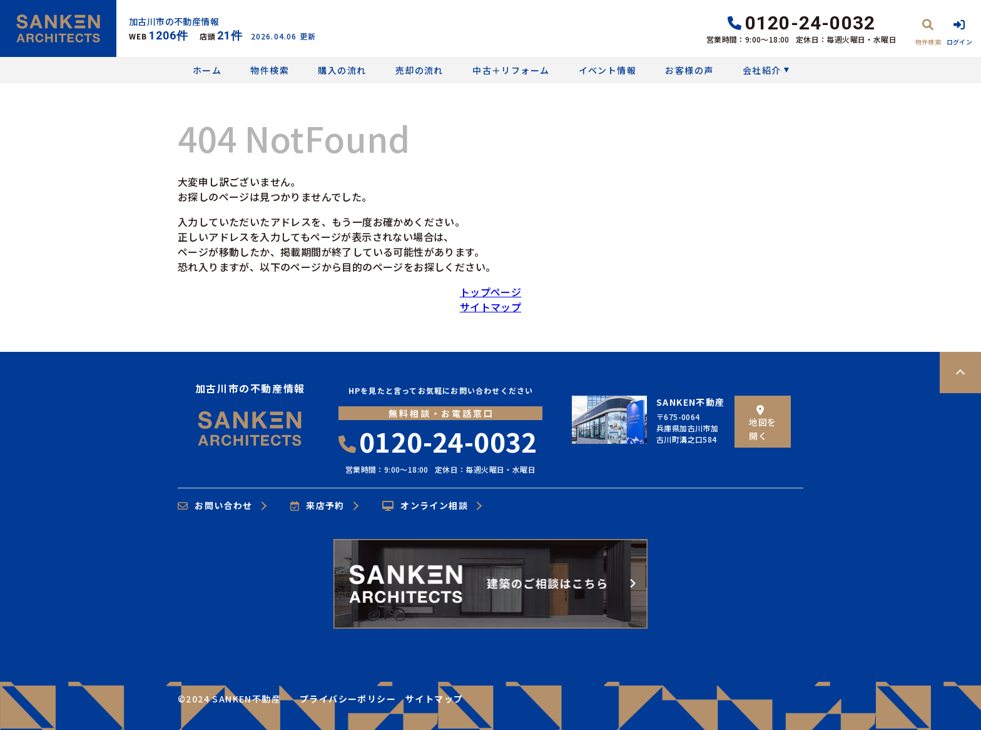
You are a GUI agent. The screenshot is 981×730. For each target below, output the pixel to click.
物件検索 (269, 70)
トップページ (490, 291)
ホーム (207, 70)
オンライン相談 (425, 506)
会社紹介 (762, 70)
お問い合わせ (215, 506)
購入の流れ (342, 70)
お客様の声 (689, 70)
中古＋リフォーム (510, 70)
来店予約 (317, 506)
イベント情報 (607, 70)
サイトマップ (490, 306)
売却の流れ (419, 70)
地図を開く (762, 423)
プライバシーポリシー (348, 698)
